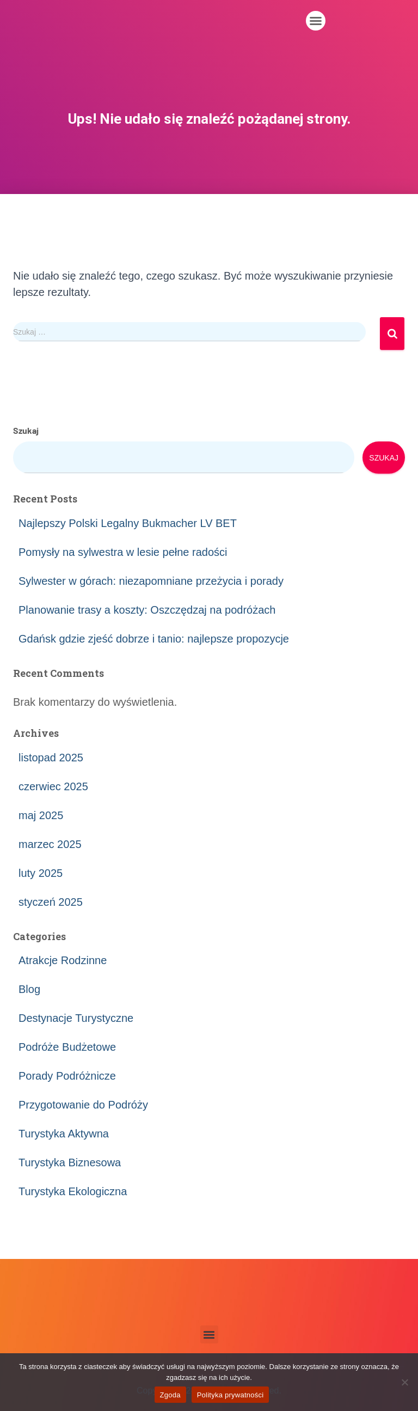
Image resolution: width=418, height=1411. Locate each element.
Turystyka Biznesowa (70, 1162)
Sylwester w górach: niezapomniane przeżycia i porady (151, 581)
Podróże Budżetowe (67, 1047)
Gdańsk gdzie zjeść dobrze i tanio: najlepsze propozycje (154, 639)
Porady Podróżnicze (67, 1076)
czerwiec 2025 (53, 786)
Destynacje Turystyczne (76, 1018)
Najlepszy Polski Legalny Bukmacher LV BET (128, 523)
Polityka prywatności (230, 1395)
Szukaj (26, 430)
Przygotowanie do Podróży (83, 1105)
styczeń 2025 (51, 902)
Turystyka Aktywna (64, 1134)
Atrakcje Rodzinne (63, 960)
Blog (29, 989)
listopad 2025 (51, 758)
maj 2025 (41, 815)
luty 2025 (41, 873)
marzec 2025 (50, 844)
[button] (315, 21)
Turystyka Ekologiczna (73, 1191)
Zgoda (170, 1395)
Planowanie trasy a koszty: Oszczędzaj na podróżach (147, 610)
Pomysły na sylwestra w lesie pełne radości (123, 552)
